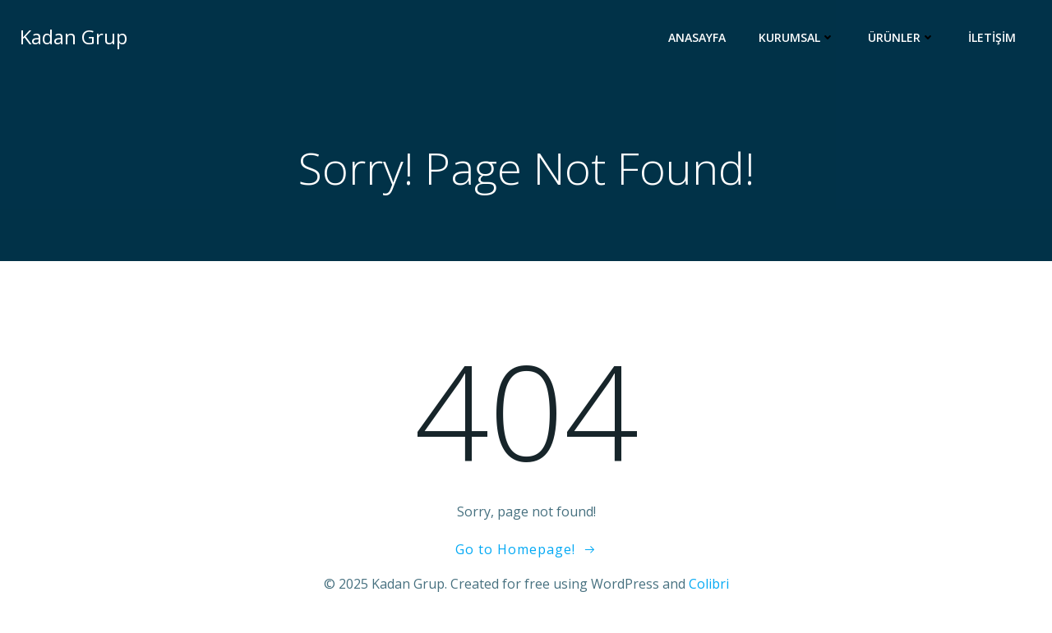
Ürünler (901, 37)
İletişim (992, 37)
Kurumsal (797, 37)
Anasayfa (697, 37)
